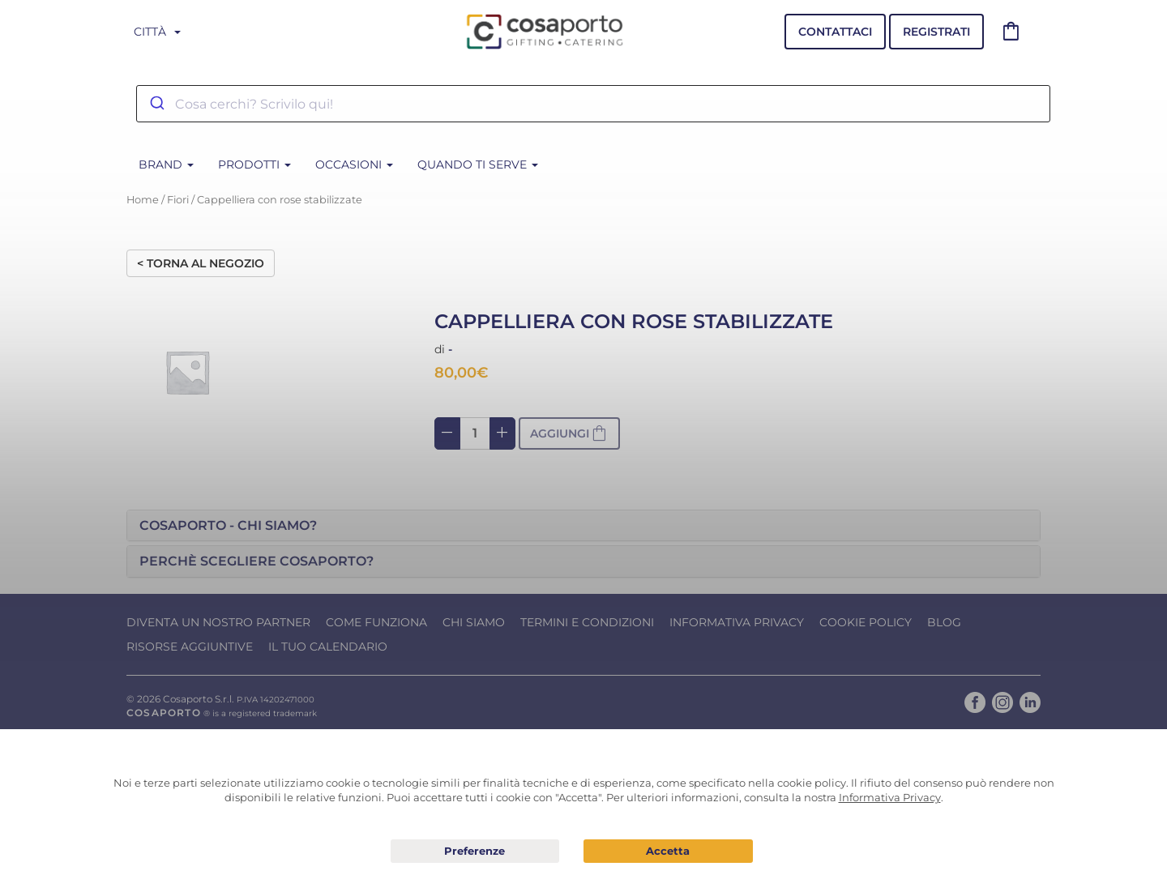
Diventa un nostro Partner (218, 622)
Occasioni (354, 164)
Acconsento (668, 851)
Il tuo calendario (327, 646)
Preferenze (475, 851)
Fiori (178, 200)
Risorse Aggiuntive (189, 646)
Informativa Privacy (736, 622)
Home (142, 200)
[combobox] (593, 103)
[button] (583, 526)
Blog (944, 622)
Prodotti (254, 164)
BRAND (166, 164)
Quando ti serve (477, 164)
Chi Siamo (473, 622)
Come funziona (376, 622)
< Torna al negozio (200, 263)
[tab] (583, 525)
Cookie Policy (865, 622)
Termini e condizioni (587, 622)
